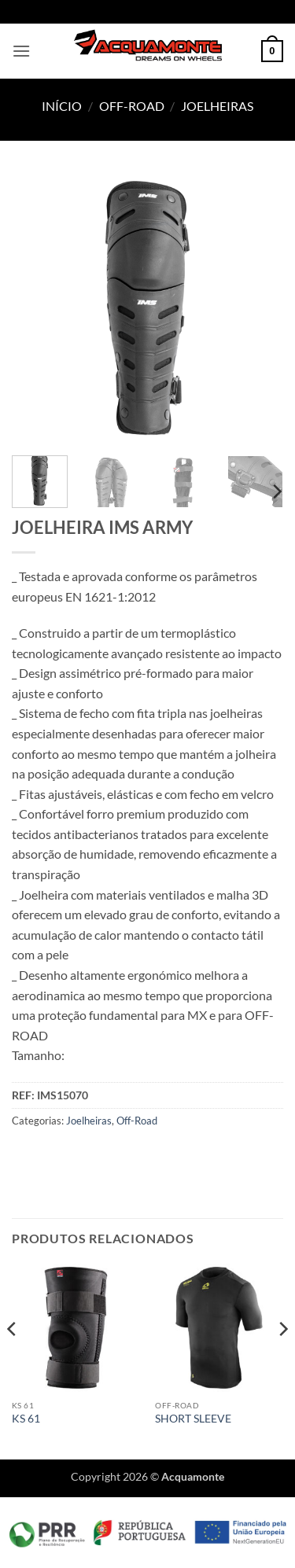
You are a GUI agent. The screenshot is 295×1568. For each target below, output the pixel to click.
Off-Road (131, 105)
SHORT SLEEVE (193, 1418)
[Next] (276, 492)
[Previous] (12, 1360)
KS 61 (26, 1418)
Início (62, 105)
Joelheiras (217, 105)
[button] (21, 50)
